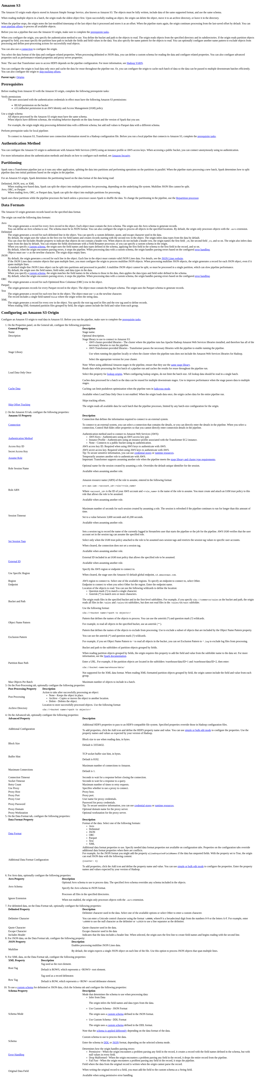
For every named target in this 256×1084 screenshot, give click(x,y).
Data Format (14, 834)
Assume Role (15, 458)
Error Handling (16, 1056)
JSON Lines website (172, 258)
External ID (14, 561)
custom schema (37, 246)
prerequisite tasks (100, 32)
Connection (14, 424)
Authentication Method (20, 438)
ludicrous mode (162, 388)
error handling (202, 249)
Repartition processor (187, 198)
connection (27, 49)
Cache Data (14, 388)
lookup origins (114, 374)
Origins (20, 77)
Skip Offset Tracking (19, 404)
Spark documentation (115, 656)
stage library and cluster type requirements (193, 459)
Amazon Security (121, 155)
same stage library (180, 364)
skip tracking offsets (49, 71)
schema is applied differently (111, 1032)
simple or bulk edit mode (198, 731)
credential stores (142, 452)
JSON (115, 1044)
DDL (106, 1044)
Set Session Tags (17, 541)
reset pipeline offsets (12, 26)
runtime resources (164, 452)
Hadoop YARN (135, 63)
